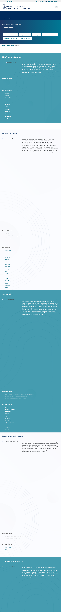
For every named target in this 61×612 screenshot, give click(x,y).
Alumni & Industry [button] (45, 13)
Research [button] (38, 13)
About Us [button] (5, 13)
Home (3, 45)
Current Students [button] (23, 13)
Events (55, 13)
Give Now (44, 1)
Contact (56, 1)
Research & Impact (10, 45)
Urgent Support (50, 1)
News (52, 13)
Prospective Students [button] (13, 13)
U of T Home (38, 1)
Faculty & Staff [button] (31, 13)
